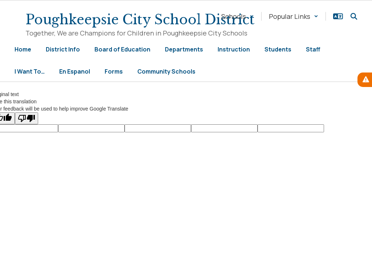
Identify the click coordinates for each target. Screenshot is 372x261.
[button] (237, 16)
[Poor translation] (26, 118)
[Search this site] (353, 16)
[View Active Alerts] (364, 79)
